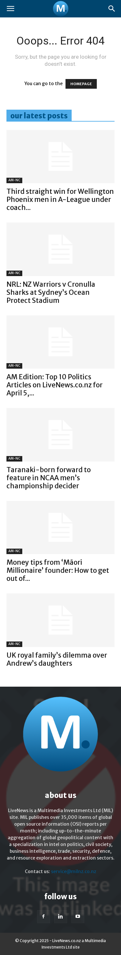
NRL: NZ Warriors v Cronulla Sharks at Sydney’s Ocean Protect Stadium (50, 292)
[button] (10, 8)
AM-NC (14, 180)
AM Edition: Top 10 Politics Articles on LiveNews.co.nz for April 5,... (54, 385)
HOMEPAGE (81, 84)
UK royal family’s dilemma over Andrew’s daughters (56, 659)
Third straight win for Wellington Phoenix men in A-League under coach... (60, 199)
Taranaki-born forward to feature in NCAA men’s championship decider (48, 477)
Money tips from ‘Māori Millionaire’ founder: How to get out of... (57, 570)
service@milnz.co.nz (73, 871)
